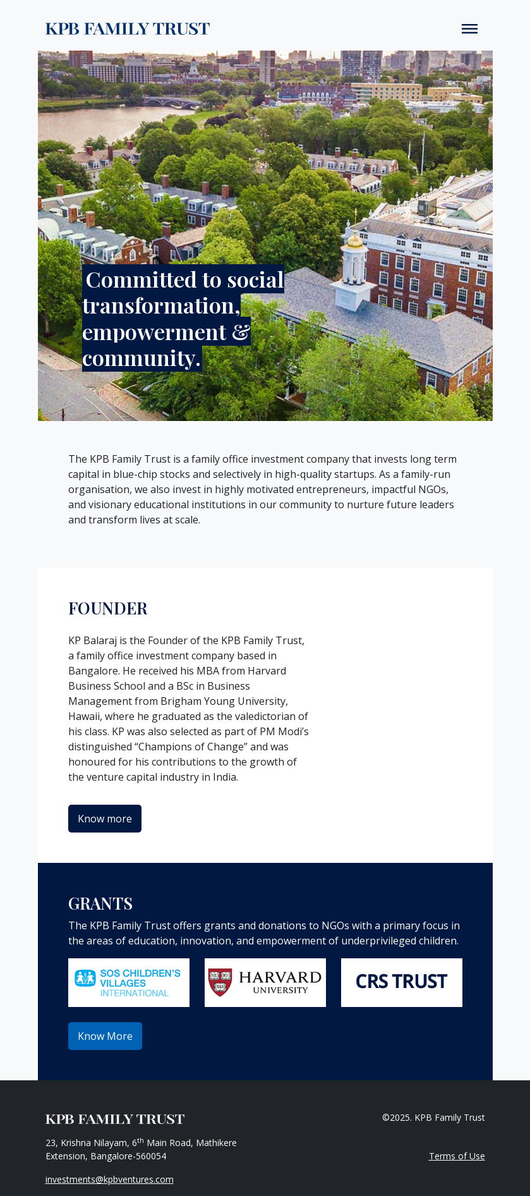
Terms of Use (457, 1156)
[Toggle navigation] (469, 28)
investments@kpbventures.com (109, 1179)
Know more (105, 819)
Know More (105, 1036)
